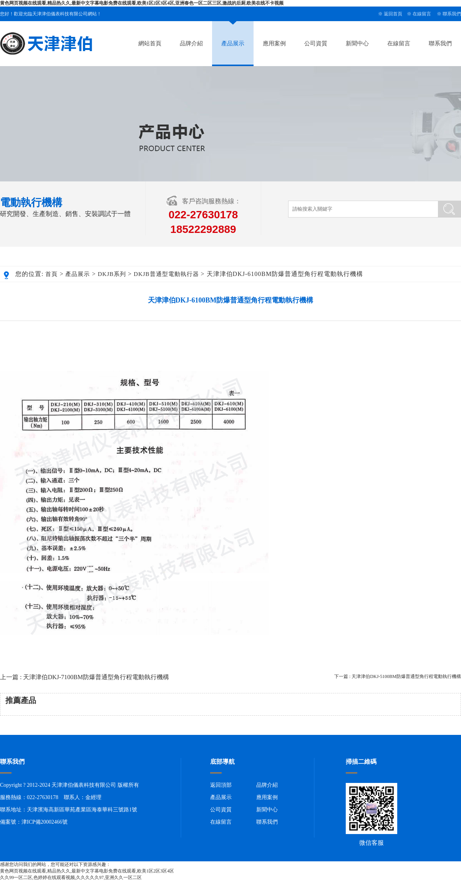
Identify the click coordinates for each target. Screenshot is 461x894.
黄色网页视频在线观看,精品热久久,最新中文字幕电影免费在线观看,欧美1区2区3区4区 (87, 871)
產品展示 (232, 43)
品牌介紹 (191, 43)
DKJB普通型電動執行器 (166, 274)
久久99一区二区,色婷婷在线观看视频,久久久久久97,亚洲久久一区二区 (71, 877)
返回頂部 (221, 785)
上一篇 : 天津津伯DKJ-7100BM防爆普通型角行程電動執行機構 (84, 677)
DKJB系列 (112, 274)
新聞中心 (357, 43)
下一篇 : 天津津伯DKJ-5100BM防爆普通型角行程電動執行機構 (397, 676)
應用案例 (274, 43)
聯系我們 (452, 14)
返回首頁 (393, 14)
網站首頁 (149, 43)
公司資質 (315, 43)
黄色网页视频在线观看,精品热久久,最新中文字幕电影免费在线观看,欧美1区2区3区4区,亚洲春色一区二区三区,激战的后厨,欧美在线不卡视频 (142, 3)
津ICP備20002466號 (45, 822)
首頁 (51, 274)
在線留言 (422, 14)
